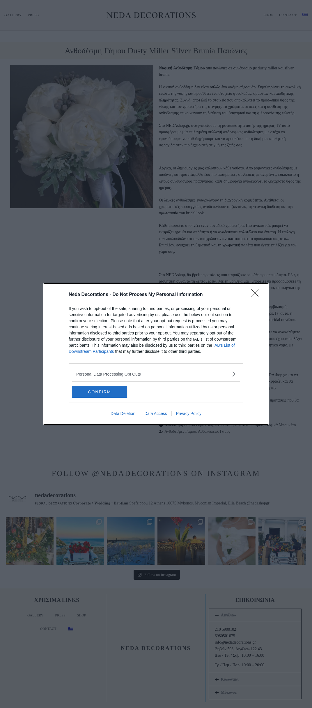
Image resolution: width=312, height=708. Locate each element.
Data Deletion (123, 413)
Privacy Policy (188, 413)
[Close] (256, 294)
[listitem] (156, 374)
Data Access (155, 413)
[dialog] (156, 354)
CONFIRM (99, 392)
